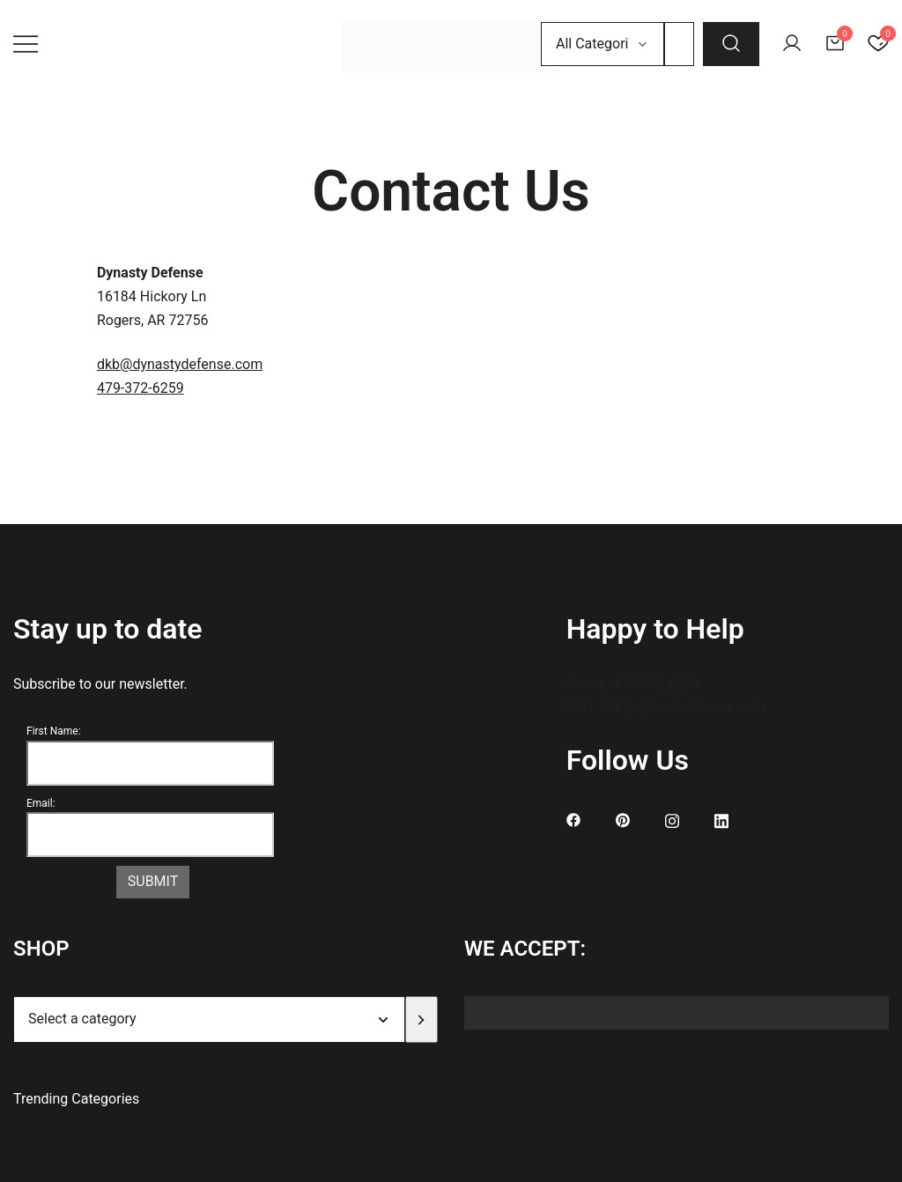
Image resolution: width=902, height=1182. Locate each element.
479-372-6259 (140, 388)
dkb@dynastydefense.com (179, 364)
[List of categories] (209, 1019)
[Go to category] (421, 1019)
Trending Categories (76, 1098)
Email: (40, 803)
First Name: (53, 731)
